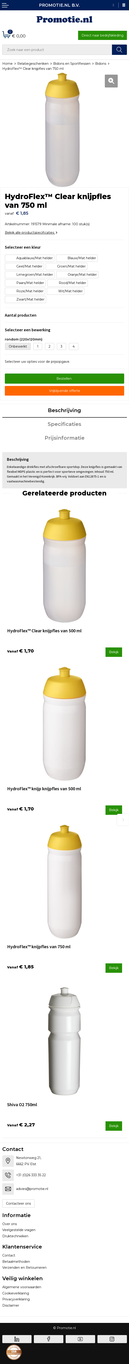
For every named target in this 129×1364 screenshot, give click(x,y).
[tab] (64, 411)
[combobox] (57, 50)
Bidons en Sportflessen (72, 64)
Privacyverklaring (16, 1299)
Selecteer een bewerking (27, 329)
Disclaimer (10, 1305)
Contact (8, 1255)
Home (7, 64)
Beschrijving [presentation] (64, 410)
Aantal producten (20, 315)
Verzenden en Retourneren (24, 1268)
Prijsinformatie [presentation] (65, 438)
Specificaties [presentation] (64, 424)
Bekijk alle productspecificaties (31, 233)
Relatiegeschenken (33, 64)
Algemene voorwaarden (21, 1287)
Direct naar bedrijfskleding (102, 35)
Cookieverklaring (15, 1293)
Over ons (9, 1224)
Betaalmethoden (16, 1262)
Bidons (100, 64)
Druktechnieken (15, 1236)
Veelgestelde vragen (18, 1230)
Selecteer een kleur (23, 247)
